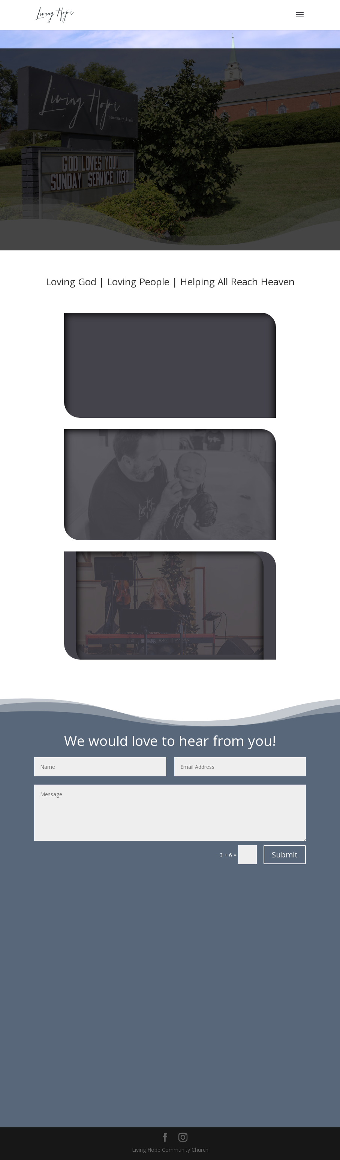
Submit (285, 855)
